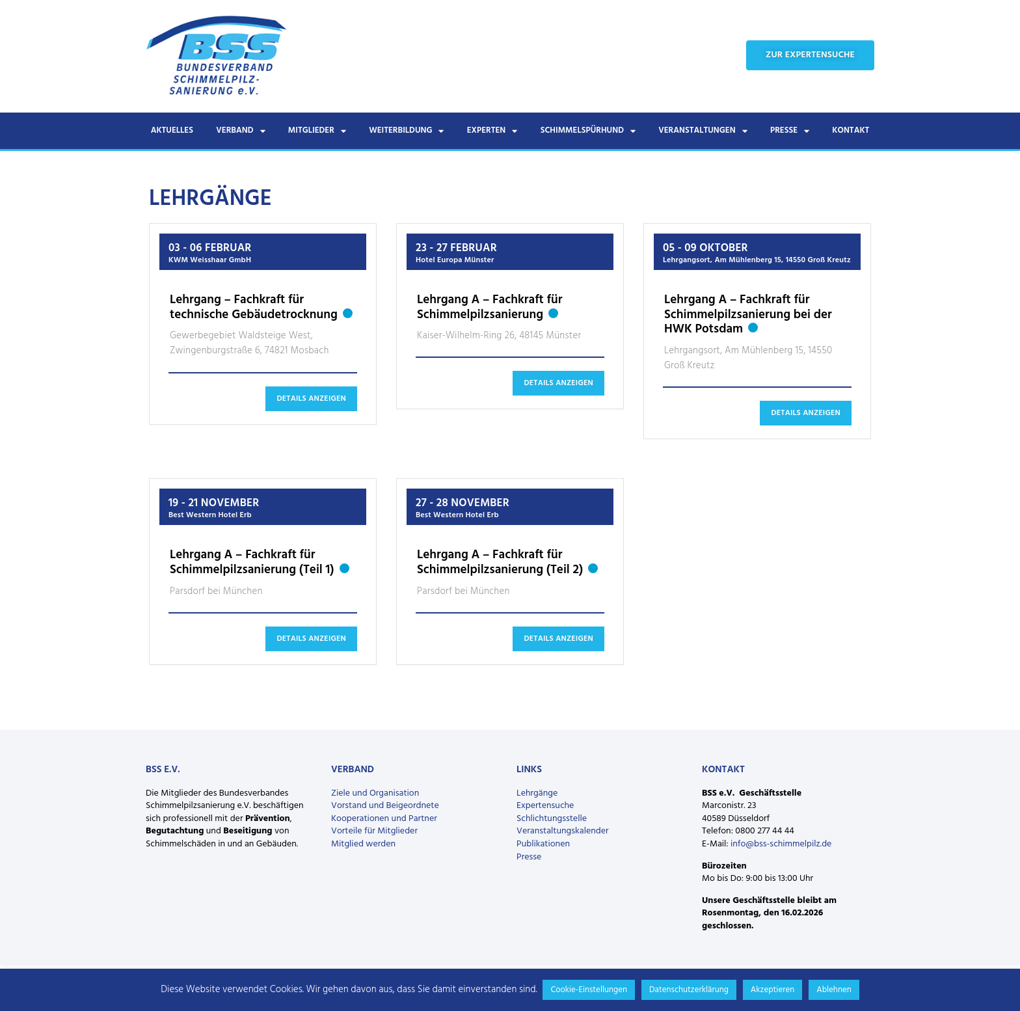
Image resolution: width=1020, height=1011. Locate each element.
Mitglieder (317, 131)
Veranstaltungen (702, 131)
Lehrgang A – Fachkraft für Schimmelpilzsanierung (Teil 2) (500, 562)
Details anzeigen (311, 398)
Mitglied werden (363, 844)
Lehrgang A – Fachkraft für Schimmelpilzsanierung (489, 307)
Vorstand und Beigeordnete (385, 805)
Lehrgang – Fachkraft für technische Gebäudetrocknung (254, 307)
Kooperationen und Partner (384, 818)
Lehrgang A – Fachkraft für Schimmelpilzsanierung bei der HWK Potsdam (748, 315)
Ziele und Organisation (375, 793)
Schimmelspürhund (588, 131)
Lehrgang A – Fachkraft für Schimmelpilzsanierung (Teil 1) (252, 562)
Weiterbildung (406, 131)
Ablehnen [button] (834, 990)
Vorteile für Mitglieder (374, 831)
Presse (789, 131)
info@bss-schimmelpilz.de (781, 844)
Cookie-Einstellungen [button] (588, 990)
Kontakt (850, 130)
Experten (492, 131)
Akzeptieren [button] (772, 990)
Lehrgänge (537, 793)
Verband (240, 131)
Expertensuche (545, 805)
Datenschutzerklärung (689, 990)
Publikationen (543, 844)
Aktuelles (172, 130)
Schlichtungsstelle (552, 818)
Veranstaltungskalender (563, 831)
